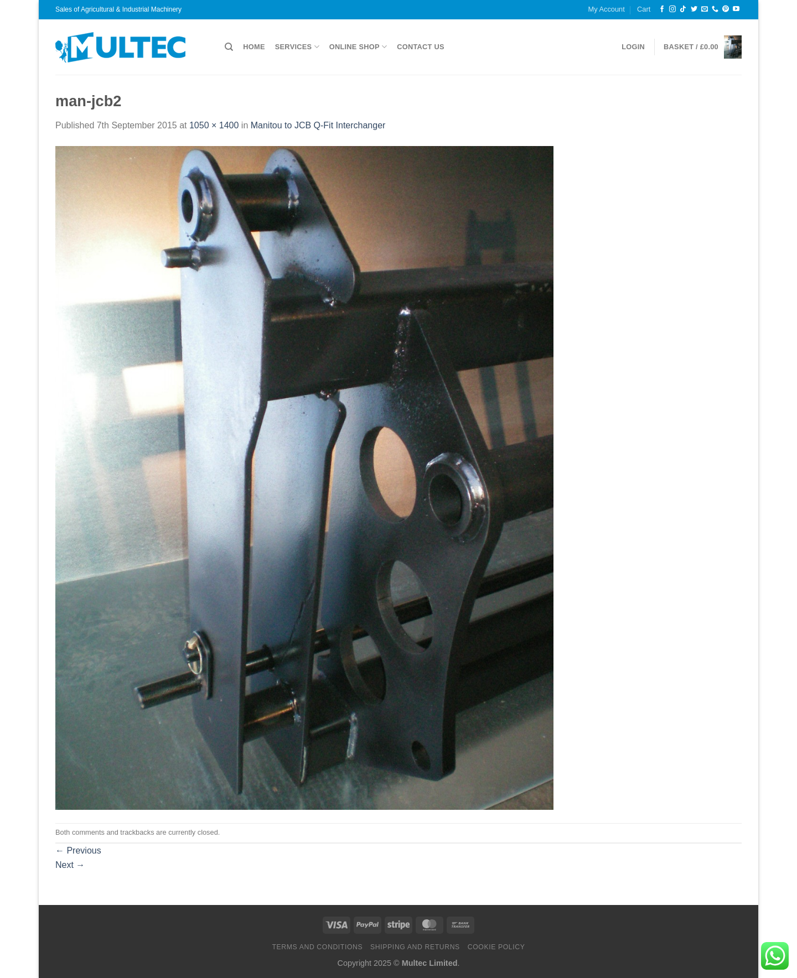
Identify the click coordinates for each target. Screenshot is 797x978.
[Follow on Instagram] (672, 9)
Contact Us (420, 47)
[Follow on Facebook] (662, 9)
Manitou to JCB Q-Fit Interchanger (318, 125)
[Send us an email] (704, 9)
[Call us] (715, 9)
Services (297, 46)
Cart (643, 9)
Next (70, 865)
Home (254, 47)
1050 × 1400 (214, 125)
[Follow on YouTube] (736, 9)
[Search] (229, 47)
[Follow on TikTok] (683, 9)
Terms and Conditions (317, 947)
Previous (78, 850)
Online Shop (358, 46)
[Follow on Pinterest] (725, 9)
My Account (606, 9)
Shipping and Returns (415, 947)
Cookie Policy (496, 947)
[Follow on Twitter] (694, 9)
